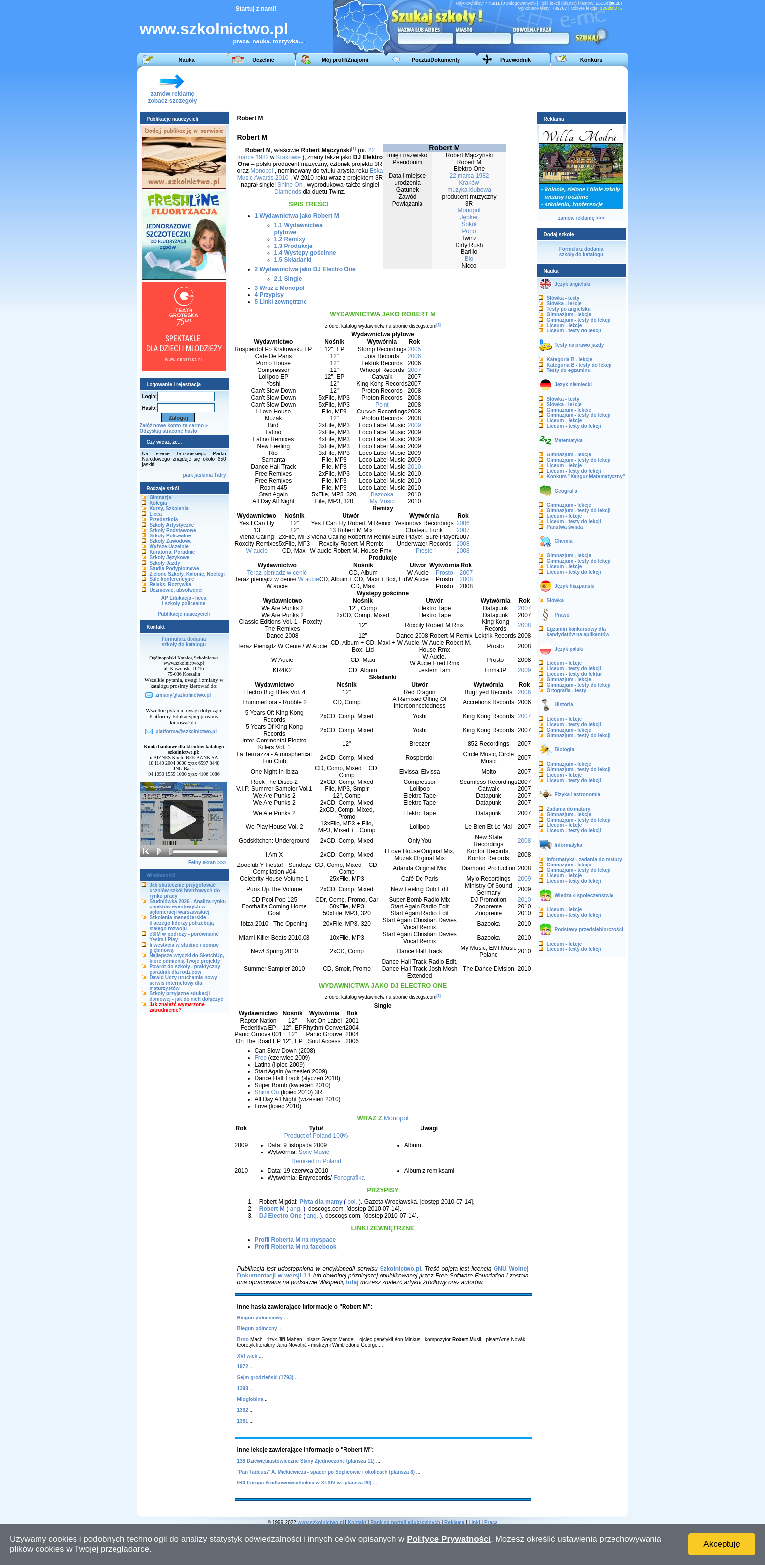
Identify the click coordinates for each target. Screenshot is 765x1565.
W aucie (257, 550)
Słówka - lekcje (564, 303)
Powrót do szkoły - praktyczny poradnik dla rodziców (185, 969)
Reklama (454, 1522)
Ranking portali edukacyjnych (405, 1522)
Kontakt (357, 1522)
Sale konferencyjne (172, 579)
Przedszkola (164, 519)
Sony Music (314, 1152)
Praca (490, 1522)
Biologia (564, 749)
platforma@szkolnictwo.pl (186, 731)
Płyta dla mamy (320, 1201)
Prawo (562, 615)
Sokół (468, 224)
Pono (469, 231)
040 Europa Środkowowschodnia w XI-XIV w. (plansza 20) (304, 1482)
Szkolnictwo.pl (400, 1268)
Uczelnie (263, 60)
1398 (242, 1388)
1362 (242, 1410)
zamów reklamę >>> (581, 218)
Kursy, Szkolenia (169, 508)
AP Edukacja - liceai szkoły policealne (184, 600)
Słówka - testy (563, 298)
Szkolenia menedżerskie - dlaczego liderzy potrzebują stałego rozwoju (182, 923)
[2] (438, 324)
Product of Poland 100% (316, 1135)
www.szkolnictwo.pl (214, 29)
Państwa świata (565, 527)
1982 (482, 175)
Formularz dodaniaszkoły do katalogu (184, 641)
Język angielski (573, 284)
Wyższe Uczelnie (169, 546)
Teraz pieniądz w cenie (277, 572)
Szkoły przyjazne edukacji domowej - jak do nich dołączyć (186, 996)
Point (381, 404)
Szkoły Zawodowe (171, 541)
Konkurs (591, 60)
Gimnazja (160, 497)
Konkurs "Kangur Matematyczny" (586, 476)
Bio (469, 258)
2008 (463, 543)
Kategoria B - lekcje (570, 359)
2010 (414, 466)
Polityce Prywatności (449, 1539)
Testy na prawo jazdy (579, 345)
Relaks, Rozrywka (170, 584)
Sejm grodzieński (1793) (265, 1377)
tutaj (352, 1282)
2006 (414, 356)
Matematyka (569, 440)
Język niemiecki (573, 384)
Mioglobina (250, 1399)
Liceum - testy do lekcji (574, 330)
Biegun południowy (260, 1317)
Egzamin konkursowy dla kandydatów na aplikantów (578, 631)
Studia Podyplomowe (174, 568)
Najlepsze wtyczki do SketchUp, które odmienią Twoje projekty (187, 958)
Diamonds (287, 191)
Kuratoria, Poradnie (172, 552)
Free (261, 1057)
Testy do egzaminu (569, 370)
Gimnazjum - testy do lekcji (579, 320)
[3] (438, 995)
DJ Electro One (280, 1215)
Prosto (424, 550)
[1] (353, 148)
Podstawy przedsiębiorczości (589, 929)
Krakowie (288, 157)
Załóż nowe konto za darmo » (174, 425)
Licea (156, 514)
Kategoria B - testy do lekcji (579, 365)
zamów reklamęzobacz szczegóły (172, 94)
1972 (242, 1366)
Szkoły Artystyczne (172, 525)
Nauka (186, 60)
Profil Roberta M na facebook (296, 1246)
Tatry (220, 475)
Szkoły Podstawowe (173, 530)
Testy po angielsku (569, 309)
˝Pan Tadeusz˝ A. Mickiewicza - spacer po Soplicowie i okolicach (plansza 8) (326, 1472)
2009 (414, 425)
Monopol (469, 210)
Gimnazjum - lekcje (569, 314)
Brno (243, 1339)
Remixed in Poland (316, 1161)
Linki (474, 1522)
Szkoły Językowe (170, 557)
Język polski (569, 649)
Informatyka (569, 845)
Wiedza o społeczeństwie (584, 895)
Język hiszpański (575, 586)
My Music (382, 501)
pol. (352, 1201)
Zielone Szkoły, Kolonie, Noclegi (187, 574)
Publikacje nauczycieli (184, 614)
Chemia (564, 541)
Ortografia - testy (567, 690)
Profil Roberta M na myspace (295, 1239)
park (188, 475)
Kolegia (158, 503)
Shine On (289, 184)
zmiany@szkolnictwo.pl (183, 695)
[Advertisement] (442, 88)
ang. (296, 1208)
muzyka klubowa (469, 189)
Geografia (566, 491)
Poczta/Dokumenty (436, 60)
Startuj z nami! (256, 8)
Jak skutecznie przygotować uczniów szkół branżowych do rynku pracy (185, 890)
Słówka (555, 600)
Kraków (469, 182)
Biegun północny (257, 1328)
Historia (564, 704)
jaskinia (203, 475)
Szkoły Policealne (170, 535)
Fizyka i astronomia (578, 794)
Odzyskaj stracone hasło (168, 431)
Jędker (469, 217)
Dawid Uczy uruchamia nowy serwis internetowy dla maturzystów (183, 983)
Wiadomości (161, 875)
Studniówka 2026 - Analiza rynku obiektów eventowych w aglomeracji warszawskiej (188, 907)
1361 (242, 1421)
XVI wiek (247, 1356)
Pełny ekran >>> (207, 862)
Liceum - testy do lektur (574, 674)
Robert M (272, 1208)
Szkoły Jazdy (165, 563)
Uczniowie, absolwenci (176, 590)
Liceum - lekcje (564, 325)
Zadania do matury (569, 809)
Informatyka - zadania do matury (584, 859)
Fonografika (348, 1177)
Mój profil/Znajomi (345, 60)
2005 (414, 349)
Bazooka (382, 494)
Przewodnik (515, 60)
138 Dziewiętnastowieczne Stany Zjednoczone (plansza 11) (306, 1461)
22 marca (461, 175)
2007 (414, 370)
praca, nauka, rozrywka (266, 41)
